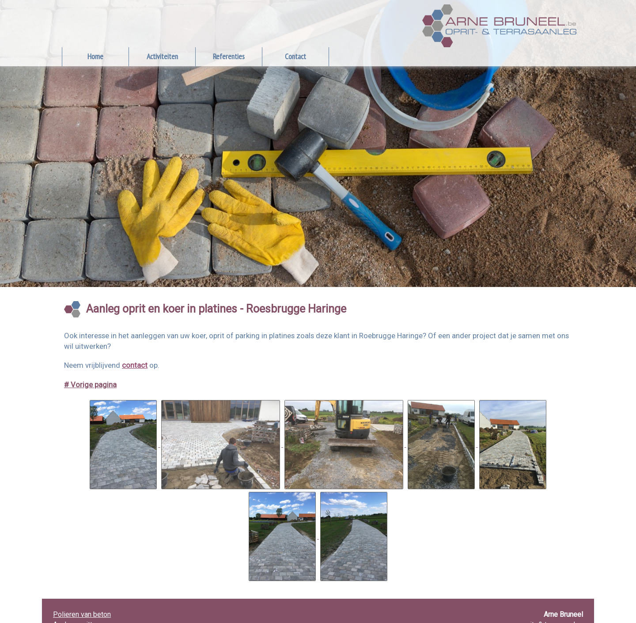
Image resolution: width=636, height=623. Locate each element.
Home (95, 56)
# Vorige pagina (90, 384)
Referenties (229, 56)
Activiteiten (162, 56)
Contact (295, 56)
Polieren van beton (82, 614)
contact (135, 365)
